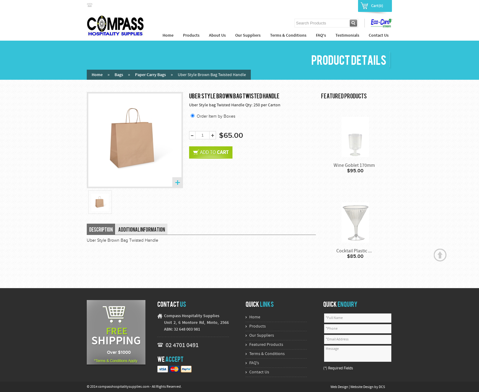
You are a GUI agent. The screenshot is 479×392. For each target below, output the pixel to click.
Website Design (362, 387)
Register (346, 5)
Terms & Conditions (288, 35)
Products (191, 35)
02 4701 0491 (182, 346)
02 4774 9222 (107, 5)
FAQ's (321, 35)
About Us (217, 35)
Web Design (340, 387)
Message (357, 354)
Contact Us (379, 35)
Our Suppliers (248, 35)
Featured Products (266, 345)
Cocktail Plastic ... (354, 251)
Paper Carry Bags (150, 75)
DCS (382, 387)
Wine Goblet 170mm (354, 165)
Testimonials (347, 35)
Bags (119, 75)
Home (168, 35)
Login (329, 5)
